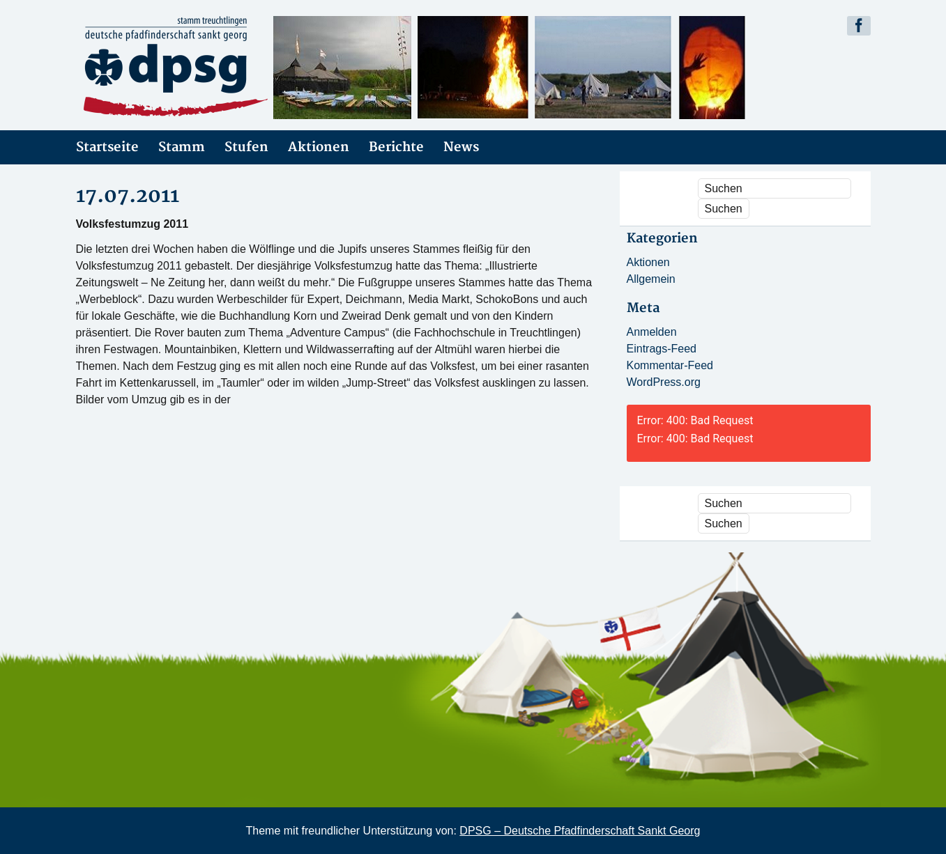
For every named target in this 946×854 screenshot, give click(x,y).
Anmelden (652, 332)
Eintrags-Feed (662, 349)
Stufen (246, 147)
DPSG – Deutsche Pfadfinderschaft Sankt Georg (579, 831)
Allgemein (651, 279)
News (461, 147)
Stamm (181, 147)
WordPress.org (664, 382)
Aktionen (318, 147)
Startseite (107, 147)
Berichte (396, 147)
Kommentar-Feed (670, 365)
